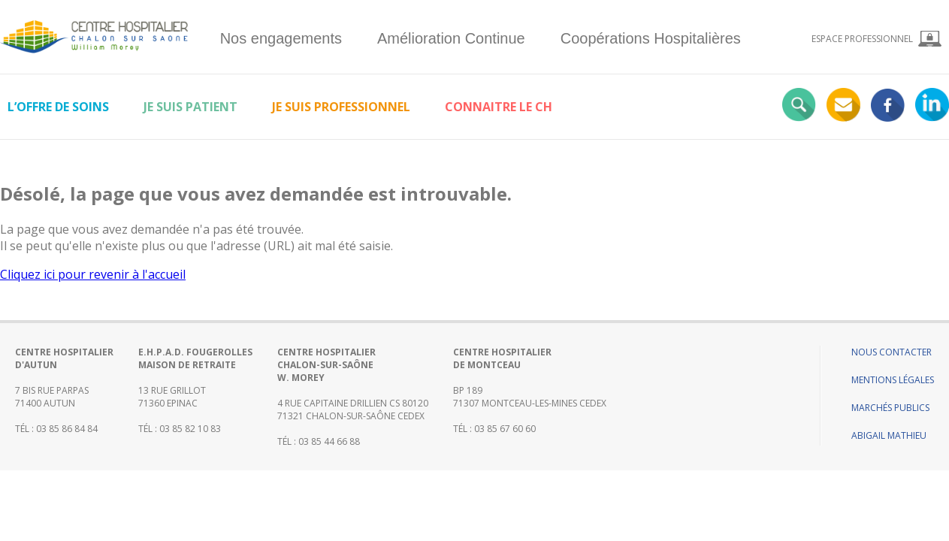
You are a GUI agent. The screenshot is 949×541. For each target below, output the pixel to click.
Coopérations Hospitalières (651, 38)
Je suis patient (190, 106)
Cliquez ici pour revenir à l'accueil (93, 274)
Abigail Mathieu (888, 435)
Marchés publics (890, 407)
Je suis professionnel (341, 106)
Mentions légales (892, 379)
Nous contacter (891, 352)
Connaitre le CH (498, 106)
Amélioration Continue (451, 38)
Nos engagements (281, 38)
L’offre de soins (58, 106)
